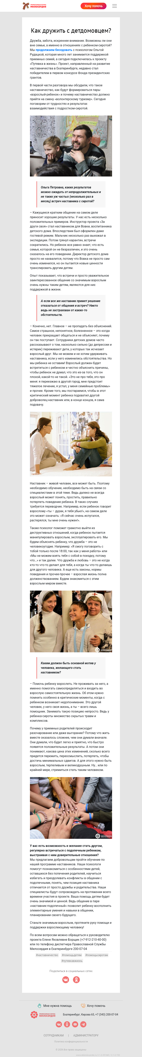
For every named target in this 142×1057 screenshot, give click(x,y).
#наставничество (47, 955)
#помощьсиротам (96, 955)
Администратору (85, 1035)
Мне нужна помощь (54, 1006)
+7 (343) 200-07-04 (106, 1014)
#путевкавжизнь (72, 960)
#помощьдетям (72, 955)
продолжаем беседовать (54, 50)
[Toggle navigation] (114, 6)
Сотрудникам (54, 1035)
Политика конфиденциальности (71, 1041)
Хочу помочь (93, 6)
